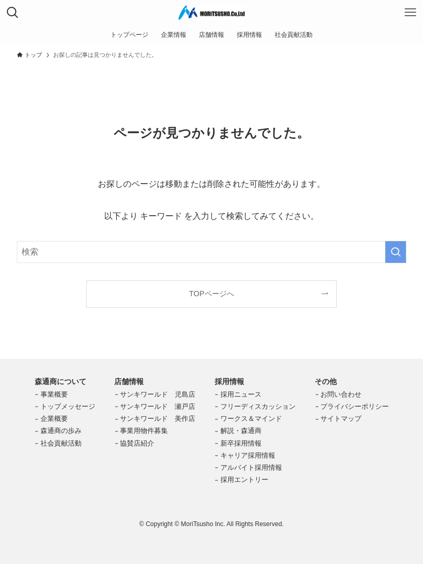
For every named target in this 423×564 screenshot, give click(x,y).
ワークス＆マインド (251, 418)
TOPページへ (211, 293)
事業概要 (54, 394)
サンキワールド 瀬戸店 (157, 406)
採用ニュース (240, 394)
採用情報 (229, 381)
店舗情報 (129, 381)
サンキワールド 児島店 (157, 394)
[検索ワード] (211, 252)
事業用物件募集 (144, 431)
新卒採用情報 (240, 443)
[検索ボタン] (12, 12)
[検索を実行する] (395, 252)
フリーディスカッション (258, 406)
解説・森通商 (240, 431)
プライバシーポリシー (354, 406)
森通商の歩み (61, 431)
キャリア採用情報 (247, 455)
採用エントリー (244, 480)
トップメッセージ (68, 406)
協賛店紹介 (137, 443)
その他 (326, 381)
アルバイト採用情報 (251, 467)
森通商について (60, 381)
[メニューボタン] (410, 12)
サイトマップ (340, 418)
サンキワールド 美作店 (157, 418)
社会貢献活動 (61, 443)
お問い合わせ (340, 394)
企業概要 (54, 418)
